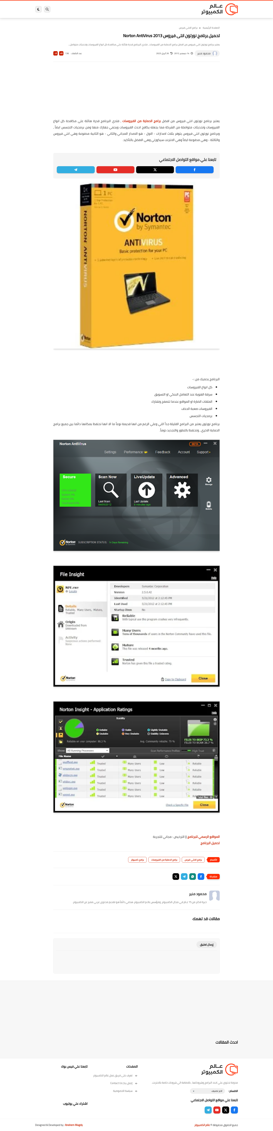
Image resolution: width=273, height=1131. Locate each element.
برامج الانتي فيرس (188, 27)
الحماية (133, 9)
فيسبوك (146, 9)
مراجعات (75, 9)
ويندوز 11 (159, 9)
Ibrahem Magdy (74, 1124)
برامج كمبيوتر (187, 9)
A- (55, 53)
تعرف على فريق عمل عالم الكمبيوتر (115, 1075)
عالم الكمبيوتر (202, 1124)
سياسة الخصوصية (125, 1090)
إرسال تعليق (206, 944)
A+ (61, 53)
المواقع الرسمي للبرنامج (203, 837)
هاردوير (62, 9)
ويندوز (173, 9)
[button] (201, 876)
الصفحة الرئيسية (211, 27)
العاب (109, 9)
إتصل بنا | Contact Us (124, 1083)
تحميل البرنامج (210, 843)
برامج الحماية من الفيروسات (141, 121)
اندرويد (98, 9)
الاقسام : (233, 1091)
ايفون (87, 9)
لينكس (120, 9)
